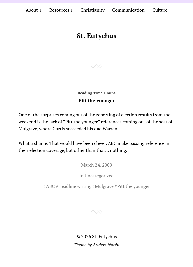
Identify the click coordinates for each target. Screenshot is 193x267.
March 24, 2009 (96, 165)
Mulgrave (104, 186)
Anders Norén (106, 245)
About (32, 10)
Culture (159, 10)
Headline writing (74, 186)
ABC (50, 186)
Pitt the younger (96, 95)
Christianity (92, 10)
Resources (59, 10)
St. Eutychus (96, 35)
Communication (128, 10)
